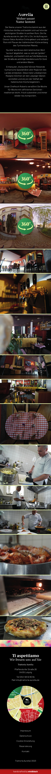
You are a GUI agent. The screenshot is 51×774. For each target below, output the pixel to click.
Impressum (25, 730)
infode (27, 680)
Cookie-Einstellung (25, 741)
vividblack (33, 771)
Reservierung (25, 746)
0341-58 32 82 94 (27, 677)
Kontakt (25, 751)
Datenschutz (26, 735)
